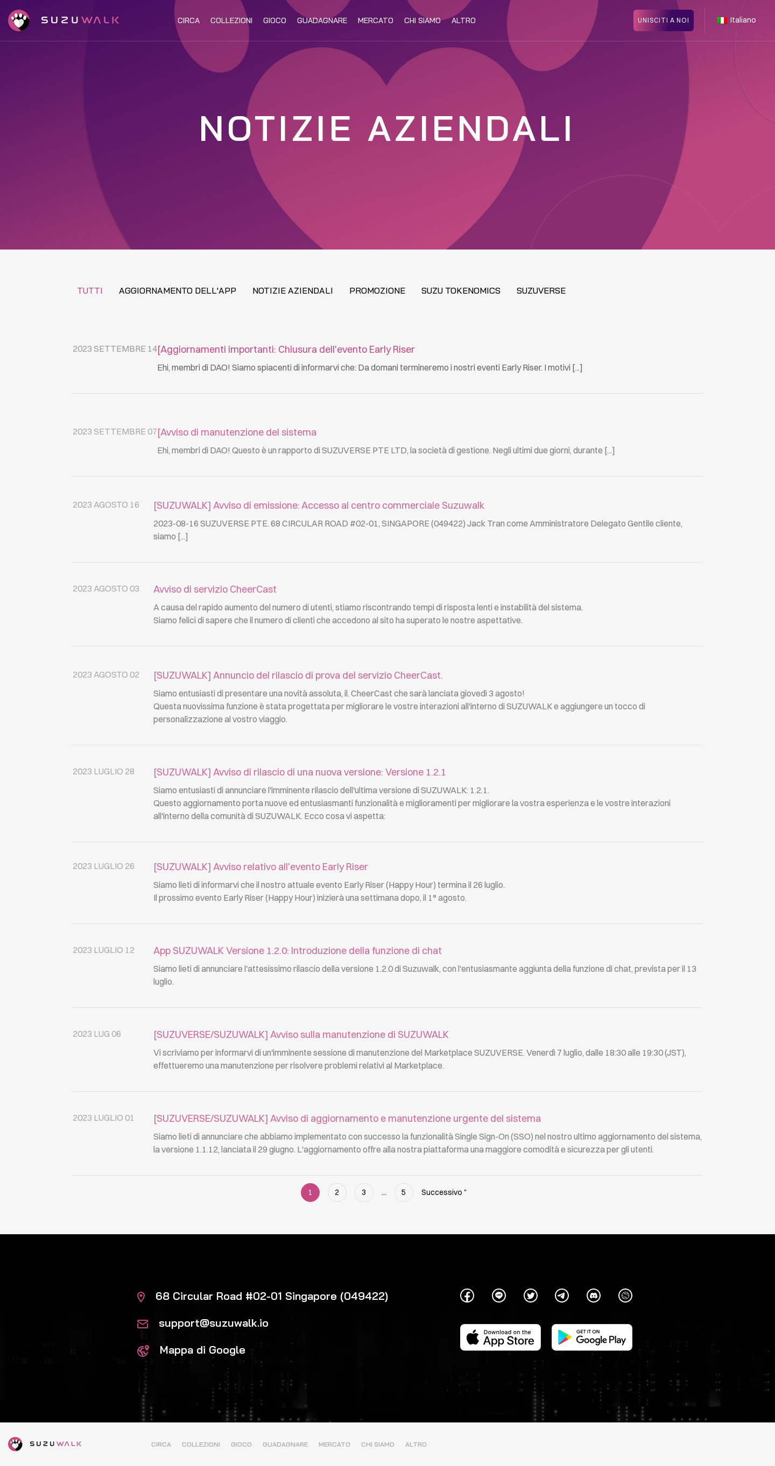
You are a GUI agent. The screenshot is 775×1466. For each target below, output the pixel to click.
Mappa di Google (191, 1349)
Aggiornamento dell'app (177, 290)
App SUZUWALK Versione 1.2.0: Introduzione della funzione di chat (297, 980)
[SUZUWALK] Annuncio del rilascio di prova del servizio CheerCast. (298, 709)
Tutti (90, 290)
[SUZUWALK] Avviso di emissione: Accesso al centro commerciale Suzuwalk (318, 535)
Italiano (736, 20)
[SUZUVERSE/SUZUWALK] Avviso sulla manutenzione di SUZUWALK (301, 1064)
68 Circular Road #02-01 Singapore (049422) (262, 1296)
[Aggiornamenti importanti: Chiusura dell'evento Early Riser (286, 350)
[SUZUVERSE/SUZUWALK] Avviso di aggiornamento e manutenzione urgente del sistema (347, 1148)
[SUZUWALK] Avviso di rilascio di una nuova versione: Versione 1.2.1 (299, 806)
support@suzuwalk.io (203, 1322)
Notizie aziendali (292, 290)
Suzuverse (541, 290)
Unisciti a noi (663, 20)
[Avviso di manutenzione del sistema (236, 457)
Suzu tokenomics (461, 290)
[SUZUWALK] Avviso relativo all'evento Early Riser (260, 896)
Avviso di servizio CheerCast (215, 619)
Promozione (377, 290)
